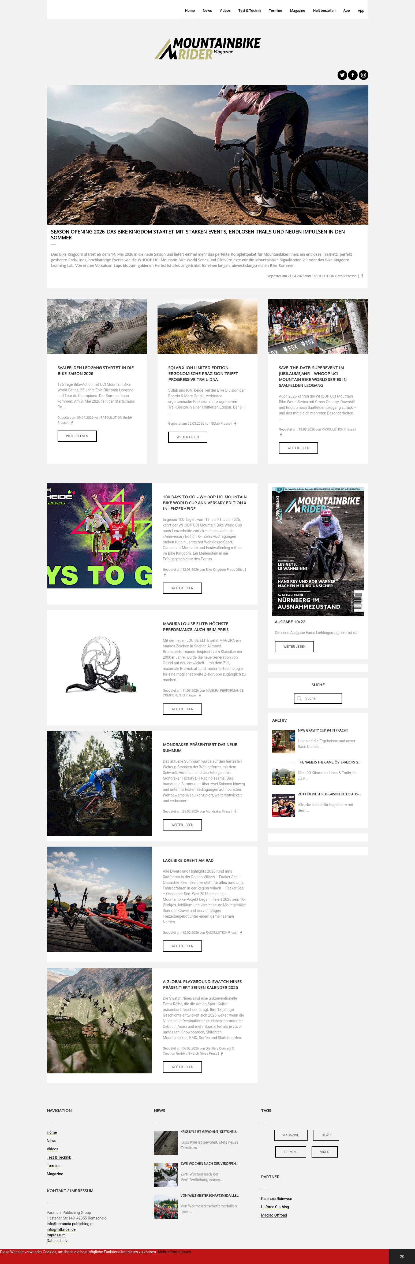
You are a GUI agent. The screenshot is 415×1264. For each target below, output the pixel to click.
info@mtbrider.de (61, 1229)
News (207, 10)
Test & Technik (249, 10)
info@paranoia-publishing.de (71, 1224)
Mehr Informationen (174, 1252)
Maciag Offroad (274, 1215)
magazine (291, 1135)
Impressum (56, 1235)
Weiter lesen (77, 436)
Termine (275, 10)
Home (190, 10)
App (361, 10)
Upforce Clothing (275, 1207)
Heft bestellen (324, 10)
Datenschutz (57, 1241)
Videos (225, 10)
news (326, 1135)
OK (402, 1256)
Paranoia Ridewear (276, 1198)
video (325, 1152)
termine (291, 1152)
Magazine (297, 10)
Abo (346, 10)
